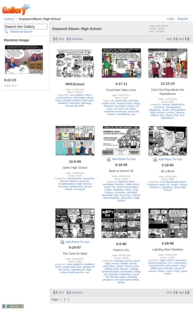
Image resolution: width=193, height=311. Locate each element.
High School (157, 112)
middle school (128, 263)
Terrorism (63, 186)
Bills (81, 105)
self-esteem (172, 265)
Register (182, 18)
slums (161, 271)
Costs (58, 100)
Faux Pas (125, 195)
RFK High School (84, 97)
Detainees (89, 178)
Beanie (181, 112)
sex (134, 114)
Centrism (159, 107)
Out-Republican (173, 116)
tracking (118, 260)
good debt (121, 100)
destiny (129, 266)
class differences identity (168, 267)
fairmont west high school (119, 106)
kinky (137, 103)
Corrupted (79, 189)
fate (136, 266)
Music (128, 189)
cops (169, 271)
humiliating (123, 114)
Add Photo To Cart (124, 159)
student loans (125, 103)
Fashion (119, 184)
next (169, 39)
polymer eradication (120, 274)
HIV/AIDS (132, 192)
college (134, 269)
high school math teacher (75, 271)
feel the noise (118, 277)
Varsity (166, 104)
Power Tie (109, 187)
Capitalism (167, 187)
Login (170, 18)
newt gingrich (75, 264)
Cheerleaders (178, 110)
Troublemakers (66, 183)
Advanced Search (21, 31)
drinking (132, 277)
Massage (86, 103)
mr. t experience (177, 263)
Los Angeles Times (81, 95)
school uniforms (157, 263)
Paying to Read (156, 184)
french (129, 260)
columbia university (115, 111)
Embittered (76, 186)
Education (88, 100)
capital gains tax (71, 267)
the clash (130, 108)
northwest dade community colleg (121, 271)
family (121, 282)
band (58, 267)
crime (176, 271)
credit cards (108, 103)
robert (119, 266)
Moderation (178, 104)
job (106, 274)
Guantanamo (74, 178)
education (109, 266)
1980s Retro (132, 184)
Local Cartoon (64, 97)
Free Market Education (173, 182)
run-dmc (118, 108)
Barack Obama (68, 181)
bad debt (134, 100)
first (61, 39)
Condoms (120, 192)
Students (63, 103)
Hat (162, 115)
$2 (168, 184)
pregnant (108, 279)
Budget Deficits (72, 100)
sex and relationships (126, 279)
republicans (78, 269)
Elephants (155, 110)
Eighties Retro (127, 181)
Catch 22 (84, 181)
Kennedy (75, 103)
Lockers (170, 112)
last (181, 39)
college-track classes (116, 269)
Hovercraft (72, 105)
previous (77, 39)
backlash (89, 264)
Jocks (165, 110)
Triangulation (173, 107)
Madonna (118, 189)
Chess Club (172, 115)
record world (156, 265)
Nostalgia (108, 184)
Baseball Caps (110, 195)
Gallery (9, 19)
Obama (154, 115)
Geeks (174, 184)
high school (167, 260)
